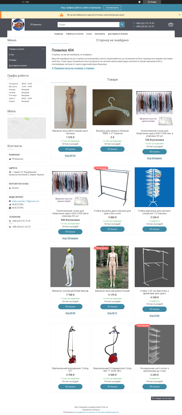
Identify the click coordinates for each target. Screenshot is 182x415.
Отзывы (12, 60)
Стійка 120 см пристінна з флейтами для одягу (154, 292)
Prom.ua (104, 407)
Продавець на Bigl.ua (91, 410)
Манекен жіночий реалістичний (112, 291)
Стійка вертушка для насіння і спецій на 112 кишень (154, 212)
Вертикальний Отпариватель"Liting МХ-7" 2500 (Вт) (112, 369)
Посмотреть (112, 7)
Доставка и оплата (118, 34)
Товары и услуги (74, 34)
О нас (89, 34)
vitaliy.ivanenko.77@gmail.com (25, 201)
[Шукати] (121, 24)
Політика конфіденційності (108, 412)
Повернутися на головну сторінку (74, 68)
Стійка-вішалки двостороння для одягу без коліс (112, 212)
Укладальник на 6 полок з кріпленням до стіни (154, 369)
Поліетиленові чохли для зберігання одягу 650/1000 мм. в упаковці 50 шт (154, 133)
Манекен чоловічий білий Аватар (70, 291)
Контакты (100, 34)
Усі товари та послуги (162, 398)
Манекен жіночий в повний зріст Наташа (70, 132)
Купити (71, 149)
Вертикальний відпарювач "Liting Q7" (70, 369)
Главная (58, 34)
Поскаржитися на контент (85, 412)
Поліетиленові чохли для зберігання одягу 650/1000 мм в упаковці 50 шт (70, 213)
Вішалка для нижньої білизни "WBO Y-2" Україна (112, 132)
